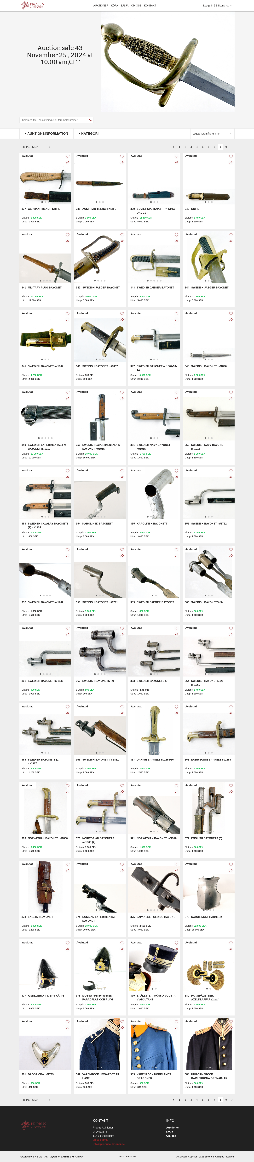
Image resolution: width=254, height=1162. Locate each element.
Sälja (124, 5)
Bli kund (220, 5)
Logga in (208, 5)
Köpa (114, 5)
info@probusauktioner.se (109, 1144)
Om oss (136, 5)
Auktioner (100, 5)
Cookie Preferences (126, 1156)
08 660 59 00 (100, 1140)
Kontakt (150, 5)
